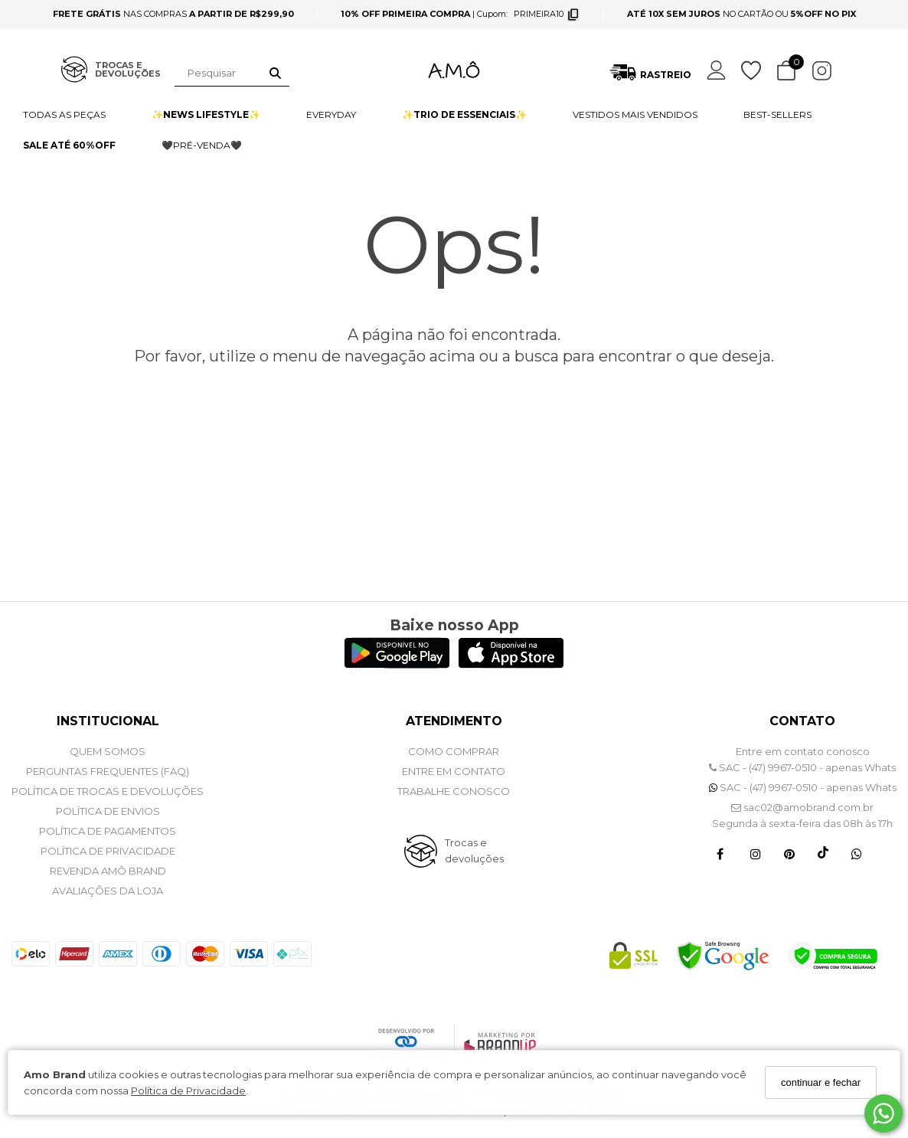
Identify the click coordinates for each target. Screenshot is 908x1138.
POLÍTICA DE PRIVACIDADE (108, 851)
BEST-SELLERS (777, 114)
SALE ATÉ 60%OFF (69, 145)
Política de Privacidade (188, 1090)
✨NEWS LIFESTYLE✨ (206, 114)
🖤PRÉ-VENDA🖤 (202, 145)
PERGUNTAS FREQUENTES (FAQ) (107, 771)
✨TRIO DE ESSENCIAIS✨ (464, 114)
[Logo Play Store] (397, 664)
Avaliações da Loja (107, 891)
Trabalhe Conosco (453, 791)
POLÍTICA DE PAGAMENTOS (107, 831)
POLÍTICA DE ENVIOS (108, 811)
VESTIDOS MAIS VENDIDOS (635, 114)
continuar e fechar (821, 1082)
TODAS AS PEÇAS (64, 114)
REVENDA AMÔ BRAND (108, 871)
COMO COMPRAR (453, 751)
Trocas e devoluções (474, 850)
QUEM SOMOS (107, 751)
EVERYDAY (331, 114)
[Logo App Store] (511, 664)
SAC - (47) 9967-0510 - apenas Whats (802, 767)
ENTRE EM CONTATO (453, 771)
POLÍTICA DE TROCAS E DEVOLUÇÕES (107, 791)
